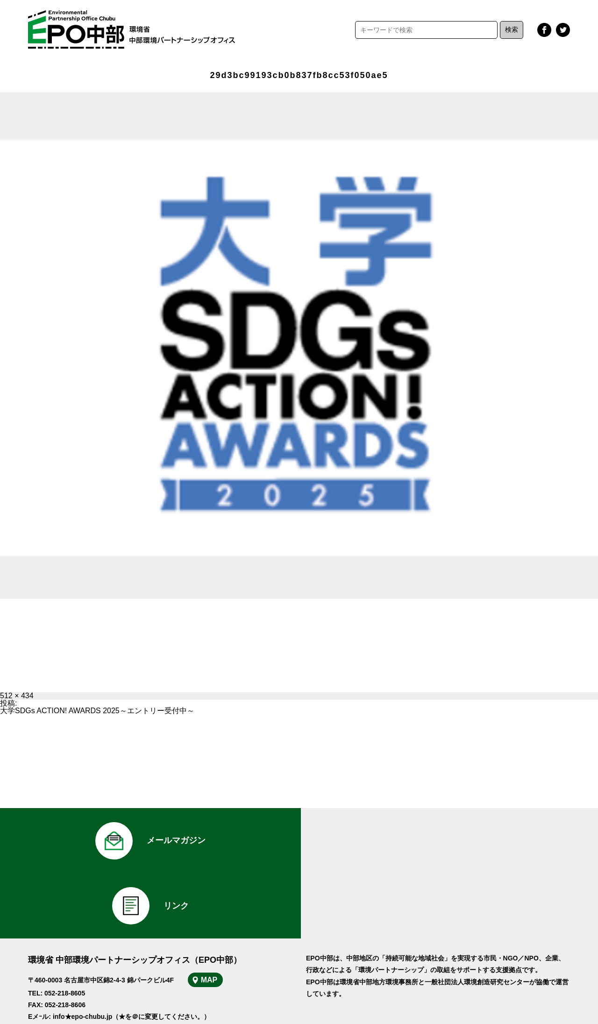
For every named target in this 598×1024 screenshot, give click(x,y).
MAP (209, 914)
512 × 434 (17, 696)
